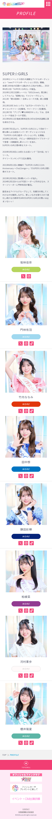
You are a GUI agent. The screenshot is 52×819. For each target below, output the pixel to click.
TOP (4, 754)
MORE (26, 269)
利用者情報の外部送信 (26, 812)
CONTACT (26, 809)
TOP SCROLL (26, 767)
